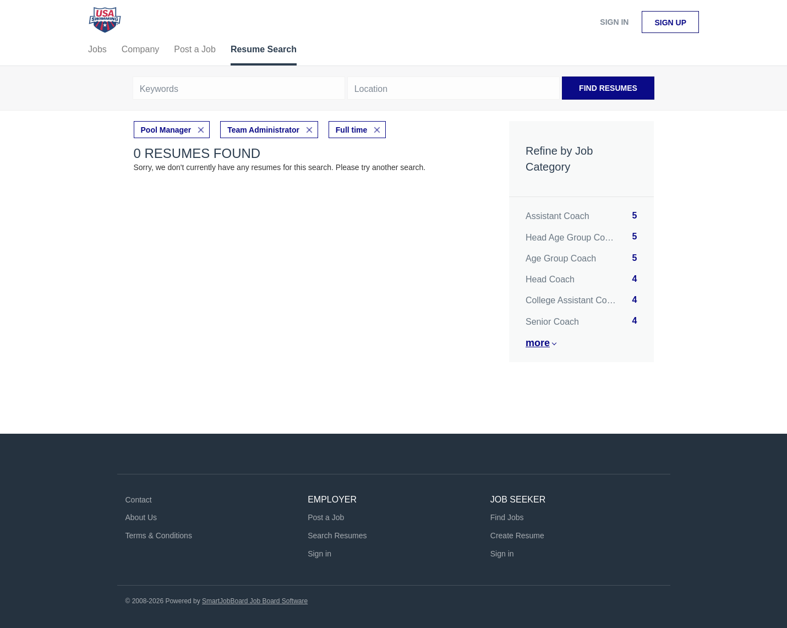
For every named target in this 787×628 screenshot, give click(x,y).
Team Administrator (263, 129)
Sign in (614, 22)
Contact (138, 499)
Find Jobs (507, 517)
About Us (141, 517)
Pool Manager (166, 129)
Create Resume (517, 535)
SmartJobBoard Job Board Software (255, 601)
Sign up (670, 22)
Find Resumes (608, 88)
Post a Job (326, 517)
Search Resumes (337, 535)
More (538, 342)
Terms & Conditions (158, 535)
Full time (352, 129)
